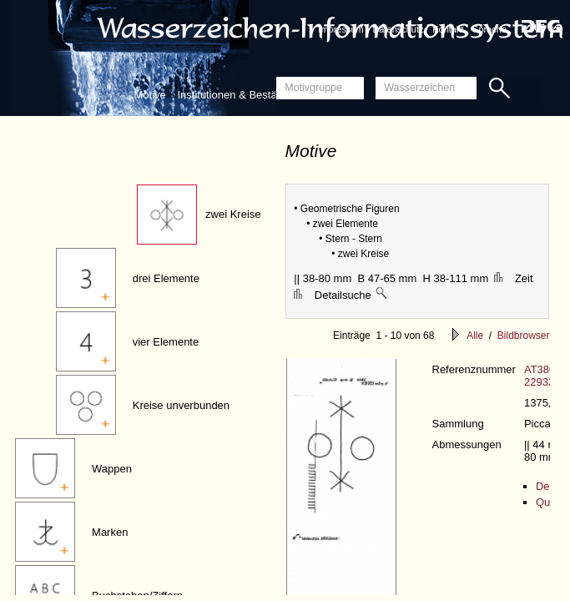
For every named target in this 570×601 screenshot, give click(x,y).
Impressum (340, 29)
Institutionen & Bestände (236, 94)
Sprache (489, 29)
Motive (150, 94)
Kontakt (447, 29)
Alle (475, 335)
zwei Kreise (232, 214)
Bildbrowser (523, 335)
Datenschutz (397, 29)
